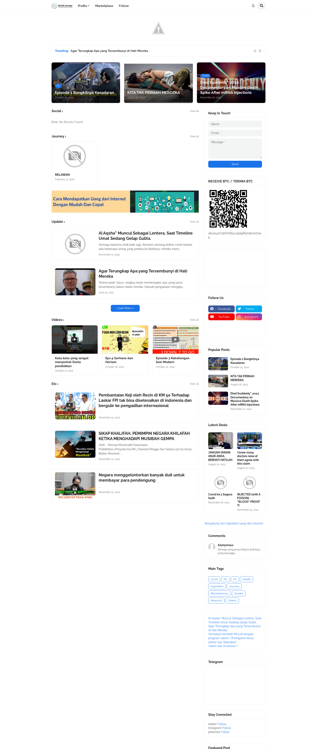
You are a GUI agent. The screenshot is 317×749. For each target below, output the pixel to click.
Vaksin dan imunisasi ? (223, 646)
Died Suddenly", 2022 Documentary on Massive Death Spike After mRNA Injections (245, 399)
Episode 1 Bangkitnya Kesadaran (244, 360)
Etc (225, 579)
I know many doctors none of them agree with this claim (248, 458)
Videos (232, 600)
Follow (222, 724)
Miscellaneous (219, 593)
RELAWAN (62, 175)
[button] (253, 6)
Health (246, 579)
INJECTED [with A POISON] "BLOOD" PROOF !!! (248, 500)
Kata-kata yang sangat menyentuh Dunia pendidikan (72, 362)
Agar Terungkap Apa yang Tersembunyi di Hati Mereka (109, 51)
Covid (214, 579)
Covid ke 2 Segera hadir (220, 496)
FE (235, 579)
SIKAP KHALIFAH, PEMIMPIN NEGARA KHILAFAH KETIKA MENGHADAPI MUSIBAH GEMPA (144, 436)
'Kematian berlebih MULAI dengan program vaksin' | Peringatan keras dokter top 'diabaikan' (231, 638)
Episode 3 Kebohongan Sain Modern (172, 360)
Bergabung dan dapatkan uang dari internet (234, 523)
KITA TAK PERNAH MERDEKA (242, 378)
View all (194, 111)
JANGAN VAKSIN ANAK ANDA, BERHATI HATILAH (220, 456)
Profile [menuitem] (82, 6)
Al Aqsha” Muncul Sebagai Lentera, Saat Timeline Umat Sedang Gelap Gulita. (146, 236)
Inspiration (217, 586)
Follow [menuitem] (124, 6)
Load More (124, 308)
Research (216, 600)
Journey (234, 586)
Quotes (238, 593)
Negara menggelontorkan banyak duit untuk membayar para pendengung (142, 478)
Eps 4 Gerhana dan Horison (119, 360)
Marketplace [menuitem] (104, 6)
